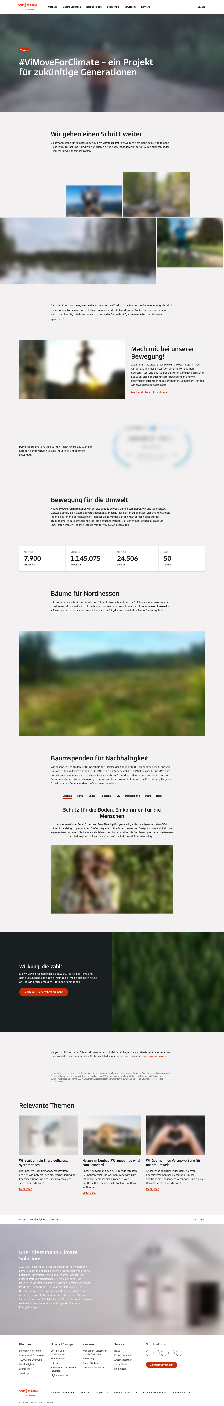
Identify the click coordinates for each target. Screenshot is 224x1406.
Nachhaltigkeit (94, 6)
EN (203, 6)
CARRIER (50, 1402)
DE (199, 6)
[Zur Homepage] (27, 7)
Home (22, 1219)
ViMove (54, 1219)
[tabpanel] (112, 860)
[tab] (67, 795)
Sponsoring (113, 6)
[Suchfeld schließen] (192, 7)
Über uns (52, 6)
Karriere (145, 6)
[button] (187, 1391)
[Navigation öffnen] (8, 6)
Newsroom (130, 6)
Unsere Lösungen (72, 6)
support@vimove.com (154, 1056)
